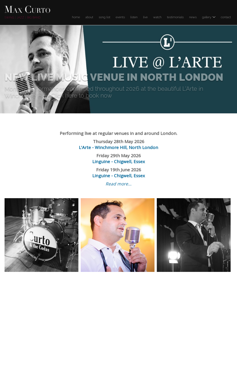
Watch (157, 17)
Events (120, 17)
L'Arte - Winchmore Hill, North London (118, 147)
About (89, 17)
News (193, 17)
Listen (134, 17)
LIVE (145, 17)
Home (76, 17)
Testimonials (175, 17)
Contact (226, 17)
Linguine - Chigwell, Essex (118, 161)
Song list (104, 17)
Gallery (208, 17)
